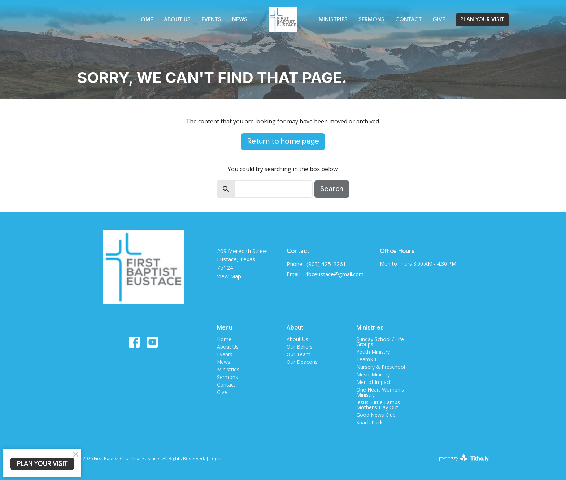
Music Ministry (373, 374)
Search (331, 188)
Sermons (371, 19)
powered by (464, 458)
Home (145, 19)
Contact (408, 19)
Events (211, 19)
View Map (229, 276)
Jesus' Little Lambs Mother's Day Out (378, 405)
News (239, 19)
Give (438, 19)
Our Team (298, 354)
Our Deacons (302, 361)
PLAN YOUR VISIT (482, 19)
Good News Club (376, 414)
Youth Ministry (373, 351)
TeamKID (367, 359)
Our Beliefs (300, 346)
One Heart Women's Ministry (380, 392)
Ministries (333, 19)
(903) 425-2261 (326, 263)
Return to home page (283, 141)
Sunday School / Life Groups (380, 342)
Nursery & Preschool (380, 366)
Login (215, 458)
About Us (177, 19)
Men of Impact (373, 382)
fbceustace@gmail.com (334, 274)
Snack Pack (369, 422)
